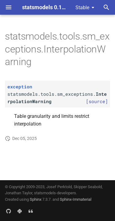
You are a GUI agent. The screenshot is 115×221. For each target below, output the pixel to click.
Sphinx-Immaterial (75, 199)
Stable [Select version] (82, 7)
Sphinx (35, 199)
